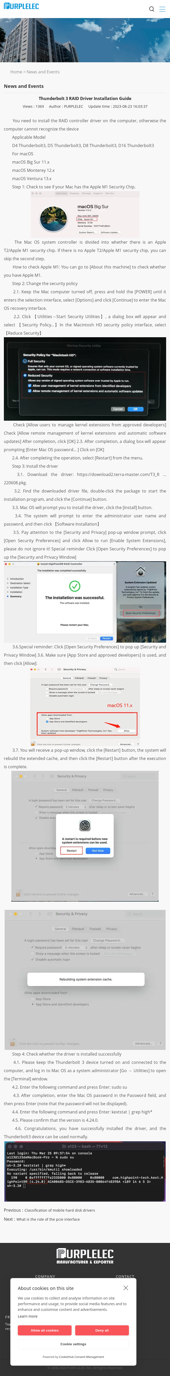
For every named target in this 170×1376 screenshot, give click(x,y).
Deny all (102, 1330)
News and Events (43, 72)
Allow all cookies (45, 1330)
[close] (126, 1287)
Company (45, 1276)
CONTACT (125, 1276)
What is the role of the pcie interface (48, 1219)
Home (16, 72)
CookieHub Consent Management (81, 1357)
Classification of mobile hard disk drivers (60, 1210)
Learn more (27, 1316)
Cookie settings (73, 1344)
